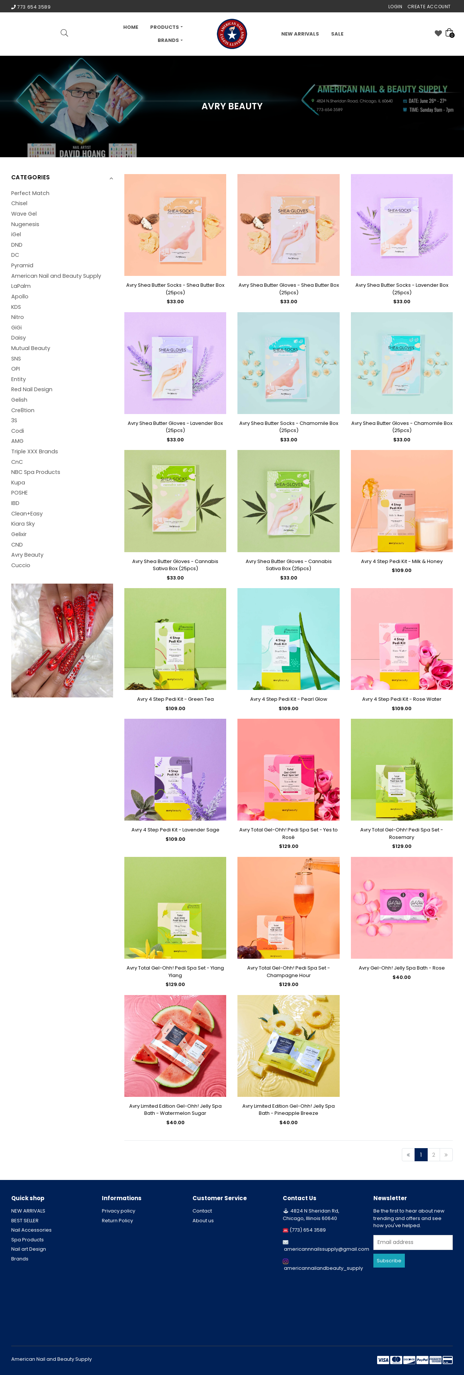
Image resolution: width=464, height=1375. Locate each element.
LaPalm (21, 286)
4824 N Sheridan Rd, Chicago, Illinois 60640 (311, 1214)
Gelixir (19, 534)
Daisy (18, 337)
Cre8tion (22, 410)
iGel (16, 234)
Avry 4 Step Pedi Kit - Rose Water (402, 699)
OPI (15, 368)
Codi (17, 431)
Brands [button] (168, 40)
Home (130, 27)
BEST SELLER (25, 1220)
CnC (17, 462)
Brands (19, 1258)
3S (14, 420)
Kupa (18, 482)
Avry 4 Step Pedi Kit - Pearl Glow (288, 699)
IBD (15, 503)
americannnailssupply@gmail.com (326, 1249)
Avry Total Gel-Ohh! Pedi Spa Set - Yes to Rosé (288, 833)
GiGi (16, 327)
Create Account (429, 6)
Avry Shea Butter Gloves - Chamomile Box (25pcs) (401, 427)
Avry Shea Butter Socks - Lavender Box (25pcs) (401, 289)
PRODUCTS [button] (164, 27)
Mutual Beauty (30, 348)
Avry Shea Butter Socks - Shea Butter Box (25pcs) (175, 289)
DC (15, 255)
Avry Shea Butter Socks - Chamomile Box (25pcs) (288, 427)
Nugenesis (25, 224)
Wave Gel (24, 213)
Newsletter (390, 1198)
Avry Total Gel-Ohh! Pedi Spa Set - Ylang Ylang (175, 971)
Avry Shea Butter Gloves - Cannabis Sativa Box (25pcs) (175, 565)
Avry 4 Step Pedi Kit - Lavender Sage (175, 829)
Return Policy (117, 1220)
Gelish (19, 400)
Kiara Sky (23, 523)
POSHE (19, 492)
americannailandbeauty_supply (323, 1268)
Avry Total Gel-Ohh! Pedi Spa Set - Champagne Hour (288, 971)
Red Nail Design (31, 389)
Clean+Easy (27, 513)
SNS (16, 358)
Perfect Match (30, 193)
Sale (337, 33)
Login (395, 6)
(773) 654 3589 (307, 1229)
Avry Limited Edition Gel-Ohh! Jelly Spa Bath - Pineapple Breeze (288, 1109)
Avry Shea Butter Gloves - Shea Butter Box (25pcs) (289, 289)
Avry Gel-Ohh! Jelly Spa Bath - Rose (402, 967)
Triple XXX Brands (34, 451)
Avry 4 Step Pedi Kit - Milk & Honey (402, 561)
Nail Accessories (31, 1229)
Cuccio (20, 565)
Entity (18, 379)
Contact (202, 1210)
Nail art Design (28, 1249)
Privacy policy (118, 1210)
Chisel (19, 203)
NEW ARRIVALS (300, 33)
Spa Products (27, 1239)
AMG (17, 441)
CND (17, 544)
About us (203, 1220)
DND (16, 245)
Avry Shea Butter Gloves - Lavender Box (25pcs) (175, 427)
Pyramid (22, 265)
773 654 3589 (34, 7)
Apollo (19, 296)
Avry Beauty (27, 555)
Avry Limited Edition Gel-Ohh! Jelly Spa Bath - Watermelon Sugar (175, 1109)
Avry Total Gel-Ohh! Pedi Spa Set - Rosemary (401, 833)
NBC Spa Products (35, 472)
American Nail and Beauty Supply (56, 276)
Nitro (17, 317)
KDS (16, 307)
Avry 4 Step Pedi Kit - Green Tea (175, 699)
